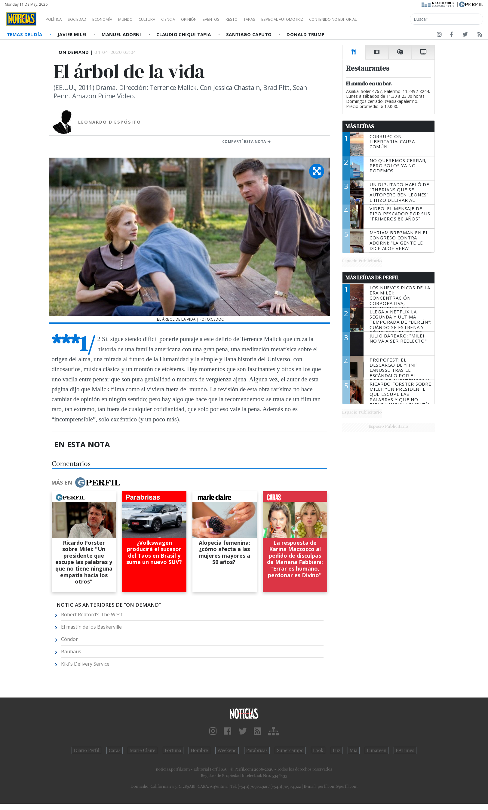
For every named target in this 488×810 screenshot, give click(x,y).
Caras (114, 750)
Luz (336, 750)
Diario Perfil (86, 750)
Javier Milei (72, 34)
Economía (112, 19)
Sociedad (83, 19)
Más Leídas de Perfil (372, 277)
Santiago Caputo (249, 34)
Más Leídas (359, 126)
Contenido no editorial (384, 19)
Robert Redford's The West (91, 614)
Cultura (164, 19)
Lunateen (376, 750)
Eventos (239, 19)
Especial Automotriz (322, 19)
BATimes (405, 750)
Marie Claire (142, 750)
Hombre (199, 750)
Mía (354, 750)
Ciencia (189, 19)
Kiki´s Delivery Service (85, 664)
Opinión (213, 19)
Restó (263, 19)
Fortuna (173, 750)
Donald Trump (305, 34)
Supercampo (290, 750)
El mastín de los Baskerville (91, 627)
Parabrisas (257, 750)
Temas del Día (25, 34)
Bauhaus (71, 651)
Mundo (139, 19)
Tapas (283, 19)
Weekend (227, 750)
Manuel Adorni (122, 34)
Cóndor (69, 639)
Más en (85, 482)
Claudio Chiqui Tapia (184, 34)
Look (318, 750)
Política (56, 19)
